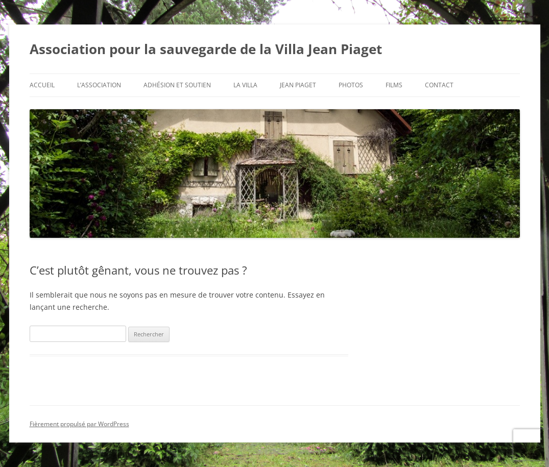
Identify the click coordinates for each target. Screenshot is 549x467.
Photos (351, 85)
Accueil (42, 85)
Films (394, 85)
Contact (439, 85)
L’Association (99, 85)
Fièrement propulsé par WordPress (79, 424)
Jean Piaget (298, 85)
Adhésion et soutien (177, 85)
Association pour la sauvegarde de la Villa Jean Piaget (206, 49)
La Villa (245, 85)
